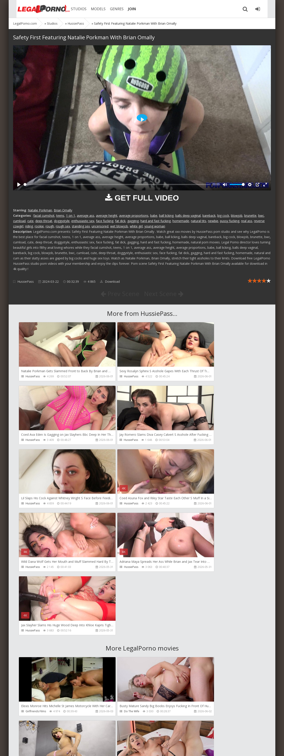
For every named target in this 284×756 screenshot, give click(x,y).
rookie (39, 226)
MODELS (93, 8)
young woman (154, 226)
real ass (246, 221)
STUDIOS (74, 8)
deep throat (43, 221)
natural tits (198, 221)
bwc (261, 215)
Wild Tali (196, 712)
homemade (180, 221)
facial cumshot (43, 215)
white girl (136, 226)
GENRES (112, 8)
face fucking (104, 221)
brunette (250, 215)
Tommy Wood (35, 649)
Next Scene (164, 293)
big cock (223, 215)
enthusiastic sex (82, 221)
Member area (44, 735)
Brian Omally (63, 210)
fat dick (120, 221)
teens (60, 215)
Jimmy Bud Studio (119, 712)
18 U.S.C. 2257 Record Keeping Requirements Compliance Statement (155, 748)
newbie (213, 221)
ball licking (166, 215)
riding (29, 226)
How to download (76, 735)
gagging (133, 221)
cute (30, 221)
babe (153, 215)
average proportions (133, 215)
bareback (209, 215)
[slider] (117, 184)
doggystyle (62, 221)
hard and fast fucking (155, 221)
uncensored (100, 226)
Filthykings (114, 649)
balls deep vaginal (188, 215)
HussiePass (25, 281)
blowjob (236, 215)
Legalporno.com (37, 9)
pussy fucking (229, 221)
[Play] (18, 184)
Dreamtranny (199, 585)
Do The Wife (116, 585)
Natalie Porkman (40, 210)
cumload (19, 221)
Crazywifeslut (199, 649)
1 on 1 (70, 215)
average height (106, 215)
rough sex (63, 226)
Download (110, 281)
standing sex (81, 226)
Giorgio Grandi (35, 712)
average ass (85, 215)
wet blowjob (119, 226)
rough (50, 226)
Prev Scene (119, 293)
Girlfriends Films (36, 585)
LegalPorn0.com (46, 748)
